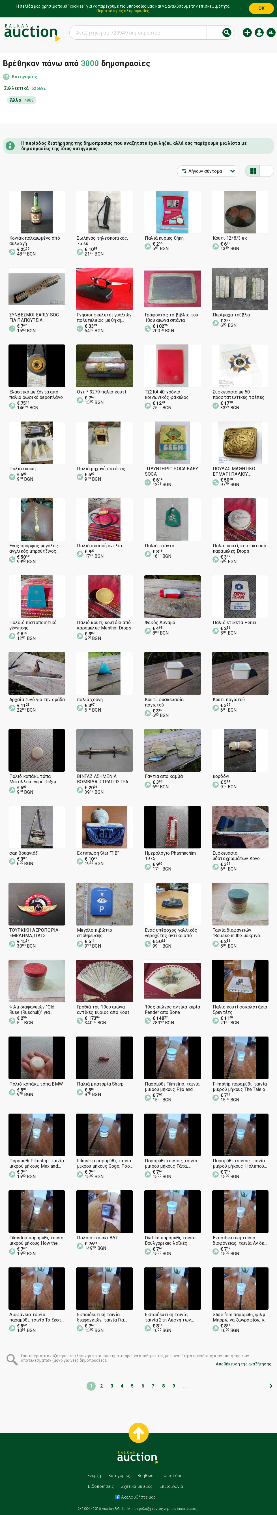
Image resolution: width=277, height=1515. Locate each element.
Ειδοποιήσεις (101, 1486)
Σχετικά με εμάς (137, 1486)
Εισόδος (259, 32)
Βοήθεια (145, 1475)
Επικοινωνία (171, 1486)
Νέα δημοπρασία (247, 32)
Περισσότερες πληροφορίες (123, 10)
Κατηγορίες (24, 76)
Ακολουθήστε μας (138, 1497)
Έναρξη (94, 1475)
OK (261, 8)
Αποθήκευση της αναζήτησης (243, 1364)
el (271, 32)
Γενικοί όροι (172, 1475)
